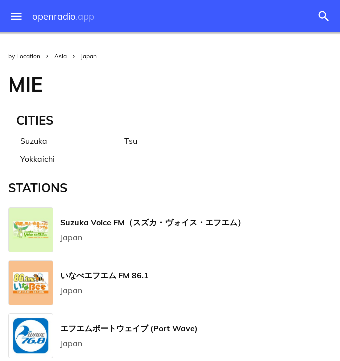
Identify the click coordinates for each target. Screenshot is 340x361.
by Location (24, 56)
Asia (60, 56)
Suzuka (33, 141)
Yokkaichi (37, 159)
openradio (63, 16)
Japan (89, 56)
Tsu (130, 141)
